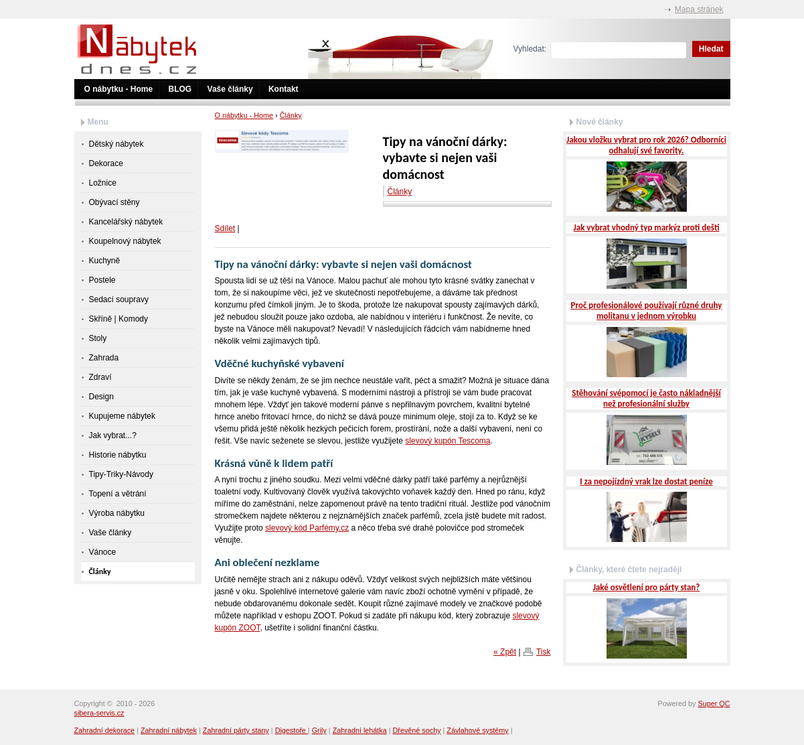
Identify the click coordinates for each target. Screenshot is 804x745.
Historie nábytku (118, 455)
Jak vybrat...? (113, 435)
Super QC (714, 703)
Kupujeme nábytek (122, 416)
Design (101, 396)
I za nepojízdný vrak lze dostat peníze (646, 481)
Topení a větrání (118, 493)
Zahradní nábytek (169, 730)
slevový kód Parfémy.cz (307, 528)
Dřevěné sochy (417, 730)
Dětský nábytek (116, 144)
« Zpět (504, 652)
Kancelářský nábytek (126, 221)
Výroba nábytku (117, 513)
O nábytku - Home (118, 89)
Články (291, 115)
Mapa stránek (699, 9)
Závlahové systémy (477, 730)
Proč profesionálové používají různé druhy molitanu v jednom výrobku (646, 310)
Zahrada (104, 357)
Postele (102, 280)
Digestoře (291, 730)
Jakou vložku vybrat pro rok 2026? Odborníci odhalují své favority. (646, 145)
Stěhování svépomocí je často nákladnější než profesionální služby (646, 398)
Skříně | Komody (119, 319)
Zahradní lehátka (360, 730)
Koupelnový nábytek (125, 241)
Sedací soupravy (119, 299)
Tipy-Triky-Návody (121, 474)
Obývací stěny (114, 202)
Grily (319, 730)
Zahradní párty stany (236, 730)
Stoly (98, 338)
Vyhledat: (530, 49)
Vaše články (230, 89)
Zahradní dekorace (104, 730)
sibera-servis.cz (99, 713)
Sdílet (225, 228)
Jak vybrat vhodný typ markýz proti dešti (646, 227)
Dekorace (106, 163)
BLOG (180, 89)
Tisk (543, 652)
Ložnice (102, 183)
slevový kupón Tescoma (447, 441)
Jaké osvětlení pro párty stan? (646, 587)
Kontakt (283, 89)
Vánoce (102, 552)
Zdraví (100, 377)
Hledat (711, 49)
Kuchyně (104, 260)
